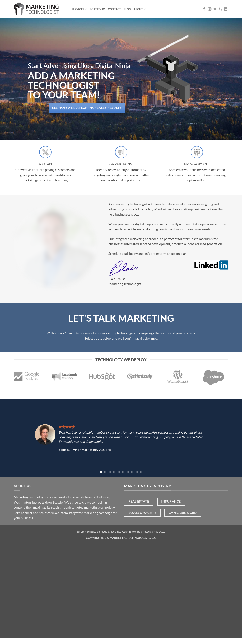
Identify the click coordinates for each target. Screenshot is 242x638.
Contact (114, 9)
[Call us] (220, 9)
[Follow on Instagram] (209, 9)
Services (79, 9)
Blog (127, 9)
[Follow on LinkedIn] (225, 9)
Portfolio (97, 9)
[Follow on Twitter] (215, 9)
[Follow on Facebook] (204, 9)
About (140, 9)
